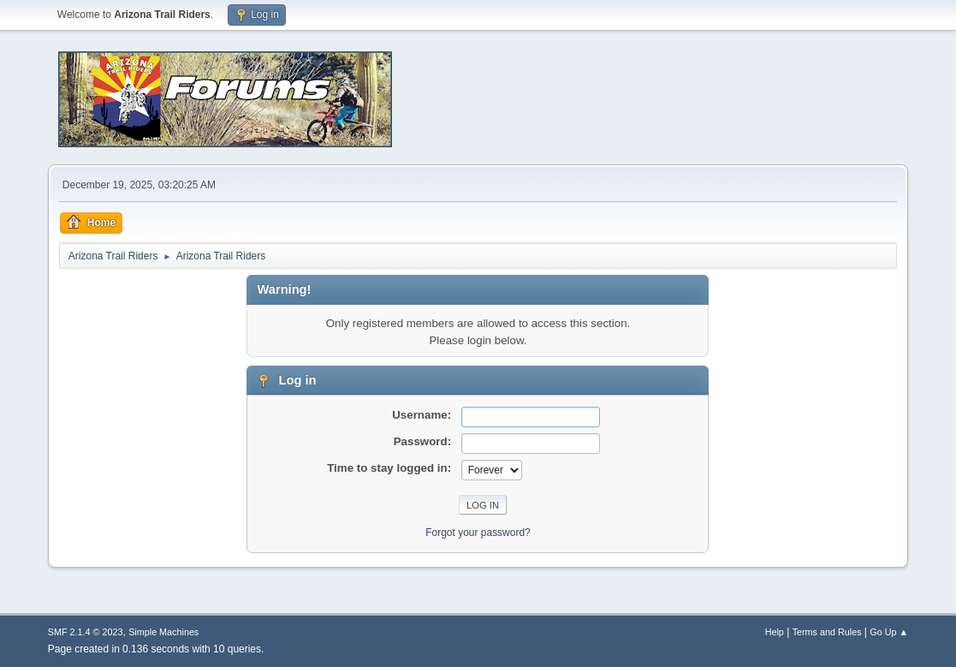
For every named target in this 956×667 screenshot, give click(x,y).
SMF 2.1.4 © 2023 (85, 632)
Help (774, 632)
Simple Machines (163, 632)
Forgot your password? (478, 533)
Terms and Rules (827, 632)
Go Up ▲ (889, 632)
